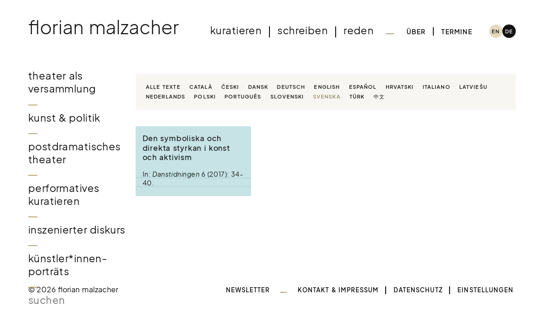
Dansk (258, 86)
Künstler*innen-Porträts (67, 265)
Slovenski (287, 96)
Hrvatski (400, 86)
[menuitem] (496, 31)
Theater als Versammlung (62, 82)
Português (243, 96)
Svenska (327, 96)
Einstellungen (485, 290)
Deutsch (291, 86)
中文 (379, 96)
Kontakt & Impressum (338, 290)
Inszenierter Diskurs (76, 229)
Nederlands (165, 96)
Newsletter (248, 290)
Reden (359, 30)
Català (201, 86)
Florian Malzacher (103, 26)
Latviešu (473, 86)
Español (363, 86)
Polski (205, 96)
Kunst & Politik (64, 117)
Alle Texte (163, 86)
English (327, 86)
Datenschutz (418, 290)
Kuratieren (236, 30)
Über (416, 31)
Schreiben (302, 30)
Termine (456, 31)
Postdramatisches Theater (74, 153)
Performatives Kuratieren (64, 194)
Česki (230, 86)
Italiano (436, 86)
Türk (357, 96)
